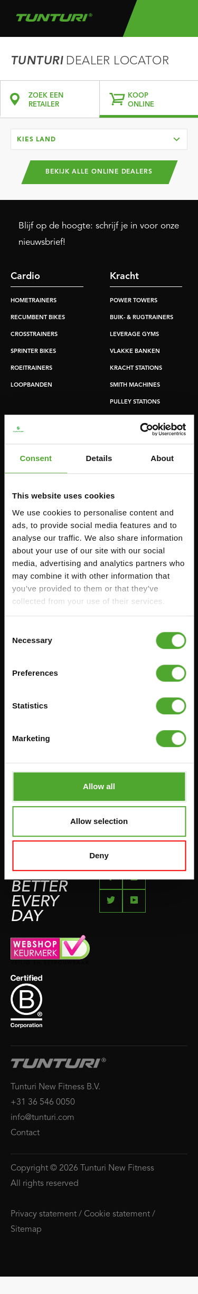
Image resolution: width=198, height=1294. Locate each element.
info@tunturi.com (42, 1118)
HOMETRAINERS (33, 301)
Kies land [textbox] (36, 140)
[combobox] (99, 139)
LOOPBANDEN (31, 385)
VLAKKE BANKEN (135, 351)
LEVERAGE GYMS (134, 335)
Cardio (25, 276)
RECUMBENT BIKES (38, 318)
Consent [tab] (36, 458)
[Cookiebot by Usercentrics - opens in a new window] (141, 429)
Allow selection (99, 821)
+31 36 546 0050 (43, 1102)
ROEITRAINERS (31, 368)
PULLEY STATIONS (135, 402)
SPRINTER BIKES (33, 351)
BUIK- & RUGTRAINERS (141, 318)
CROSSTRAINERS (34, 335)
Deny (99, 855)
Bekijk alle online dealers (99, 172)
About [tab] (162, 458)
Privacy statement (44, 1214)
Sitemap (26, 1229)
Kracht (124, 276)
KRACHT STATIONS (136, 368)
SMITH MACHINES (135, 385)
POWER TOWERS (133, 301)
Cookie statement (117, 1214)
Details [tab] (99, 458)
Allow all (99, 786)
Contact (25, 1133)
